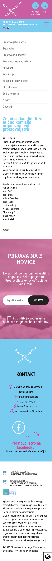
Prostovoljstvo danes (14, 42)
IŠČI (44, 7)
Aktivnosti (8, 68)
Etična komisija (11, 93)
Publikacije (8, 74)
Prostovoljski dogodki (14, 55)
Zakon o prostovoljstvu (15, 80)
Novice (6, 100)
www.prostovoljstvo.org (29, 501)
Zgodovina (8, 48)
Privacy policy (21, 550)
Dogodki (7, 106)
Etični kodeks (10, 87)
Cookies (34, 550)
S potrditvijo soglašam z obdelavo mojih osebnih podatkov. (26, 320)
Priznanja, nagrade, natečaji (17, 61)
